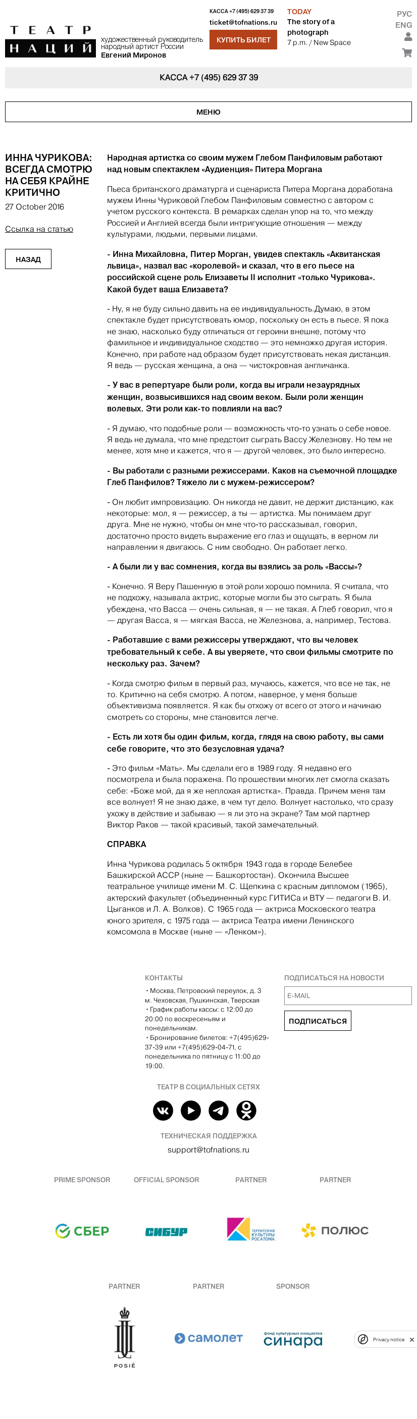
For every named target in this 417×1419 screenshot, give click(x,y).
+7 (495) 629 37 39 (251, 11)
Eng (403, 25)
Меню (208, 112)
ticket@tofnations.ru (243, 22)
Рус (404, 14)
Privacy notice (388, 1339)
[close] (412, 1339)
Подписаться (318, 1021)
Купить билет (244, 39)
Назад (28, 259)
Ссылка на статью (39, 229)
